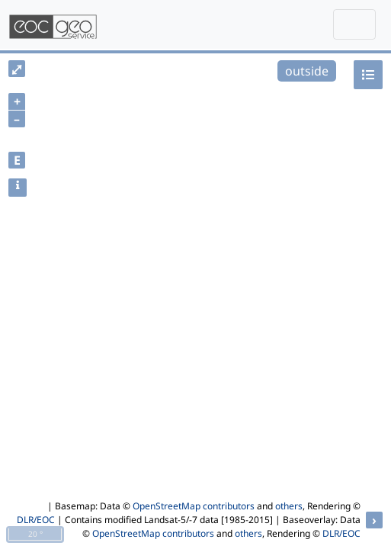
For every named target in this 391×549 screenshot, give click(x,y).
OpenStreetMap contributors (194, 505)
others (289, 505)
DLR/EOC (36, 519)
